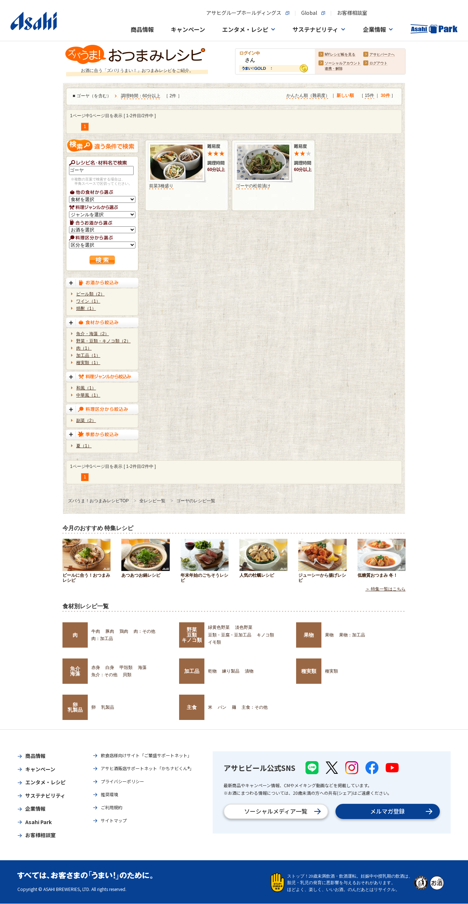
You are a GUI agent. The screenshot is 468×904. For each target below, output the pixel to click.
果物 (309, 635)
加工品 (191, 671)
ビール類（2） (90, 294)
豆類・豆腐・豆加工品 (229, 635)
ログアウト (378, 63)
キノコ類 (265, 635)
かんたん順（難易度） (308, 95)
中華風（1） (88, 395)
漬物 (249, 671)
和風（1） (86, 388)
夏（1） (84, 445)
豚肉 (109, 631)
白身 (109, 667)
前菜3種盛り (161, 185)
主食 (192, 707)
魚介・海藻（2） (92, 333)
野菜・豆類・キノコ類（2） (103, 341)
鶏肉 (124, 631)
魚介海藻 (75, 671)
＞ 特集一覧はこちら (385, 589)
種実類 (308, 671)
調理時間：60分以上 (140, 96)
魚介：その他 (104, 674)
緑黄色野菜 (219, 627)
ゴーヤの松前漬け (253, 185)
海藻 (142, 667)
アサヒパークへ (382, 55)
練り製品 (230, 671)
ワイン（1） (88, 301)
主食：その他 (255, 707)
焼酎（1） (86, 308)
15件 (369, 95)
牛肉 (95, 631)
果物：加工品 (352, 635)
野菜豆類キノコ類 (192, 635)
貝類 (127, 674)
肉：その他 (144, 631)
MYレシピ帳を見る (340, 55)
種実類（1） (88, 362)
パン (222, 707)
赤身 (95, 667)
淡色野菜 (243, 627)
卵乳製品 (75, 707)
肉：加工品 (102, 638)
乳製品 (107, 707)
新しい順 (345, 95)
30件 (385, 95)
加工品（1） (88, 355)
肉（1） (84, 348)
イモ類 (214, 642)
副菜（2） (86, 420)
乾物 (212, 671)
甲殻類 (126, 667)
